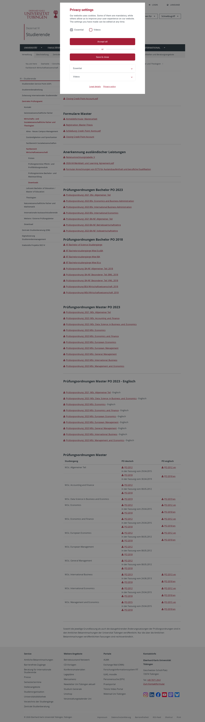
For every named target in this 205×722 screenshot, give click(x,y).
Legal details (95, 86)
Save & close (102, 57)
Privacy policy (109, 86)
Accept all (102, 41)
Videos (97, 29)
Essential (79, 29)
